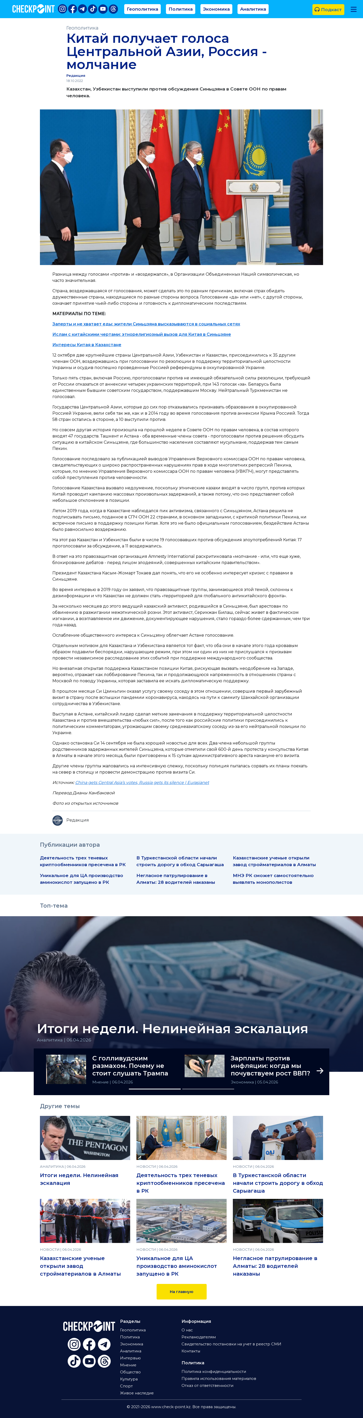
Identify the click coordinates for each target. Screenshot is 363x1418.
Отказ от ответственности (207, 1385)
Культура (129, 1379)
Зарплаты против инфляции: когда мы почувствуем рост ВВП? (270, 1066)
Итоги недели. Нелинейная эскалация (172, 1029)
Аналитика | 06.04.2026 (64, 1039)
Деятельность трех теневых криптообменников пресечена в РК (180, 1183)
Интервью (130, 1358)
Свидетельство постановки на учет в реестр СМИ (231, 1344)
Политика (181, 9)
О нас (187, 1330)
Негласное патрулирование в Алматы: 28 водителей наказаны (275, 1266)
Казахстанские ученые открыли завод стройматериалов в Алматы (80, 1266)
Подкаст (328, 9)
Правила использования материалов (219, 1378)
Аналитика (253, 9)
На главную (181, 1291)
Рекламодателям (199, 1337)
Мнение (101, 1082)
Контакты (191, 1351)
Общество (130, 1372)
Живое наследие (137, 1393)
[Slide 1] (155, 1089)
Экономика (216, 9)
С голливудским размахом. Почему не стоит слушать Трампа (130, 1066)
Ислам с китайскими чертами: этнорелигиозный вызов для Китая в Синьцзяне (141, 334)
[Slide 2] (208, 1089)
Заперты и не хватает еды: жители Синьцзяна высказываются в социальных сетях (146, 324)
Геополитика (142, 9)
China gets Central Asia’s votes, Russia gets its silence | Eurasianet (142, 782)
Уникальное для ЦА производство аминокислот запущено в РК (176, 1266)
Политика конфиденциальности (214, 1371)
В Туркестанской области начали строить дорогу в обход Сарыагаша (278, 1183)
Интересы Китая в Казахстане (86, 344)
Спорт (126, 1386)
